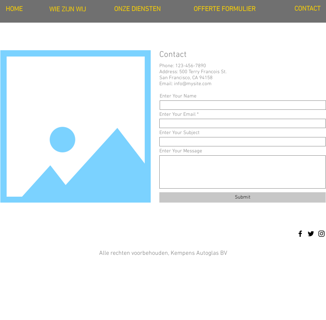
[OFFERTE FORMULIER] (224, 9)
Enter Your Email (177, 114)
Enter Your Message (180, 151)
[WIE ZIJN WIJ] (67, 9)
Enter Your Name (178, 96)
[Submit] (242, 197)
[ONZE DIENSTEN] (137, 9)
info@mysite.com (193, 84)
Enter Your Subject (179, 132)
